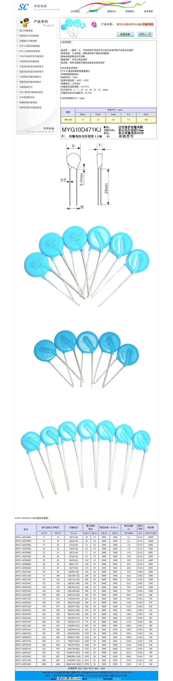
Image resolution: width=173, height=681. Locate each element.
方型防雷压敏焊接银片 (30, 76)
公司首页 (75, 11)
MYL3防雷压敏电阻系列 (31, 92)
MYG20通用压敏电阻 (30, 46)
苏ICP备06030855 (124, 672)
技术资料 (148, 11)
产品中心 (93, 11)
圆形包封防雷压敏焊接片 (32, 71)
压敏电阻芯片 (26, 87)
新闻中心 (111, 11)
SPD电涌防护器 (27, 97)
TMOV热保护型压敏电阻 (31, 56)
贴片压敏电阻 (26, 30)
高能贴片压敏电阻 (28, 41)
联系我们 (130, 11)
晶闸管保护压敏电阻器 (30, 107)
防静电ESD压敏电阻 (29, 35)
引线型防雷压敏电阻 (29, 61)
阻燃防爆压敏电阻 (28, 102)
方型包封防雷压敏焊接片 (31, 66)
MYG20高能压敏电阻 (30, 51)
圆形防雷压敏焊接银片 (30, 82)
